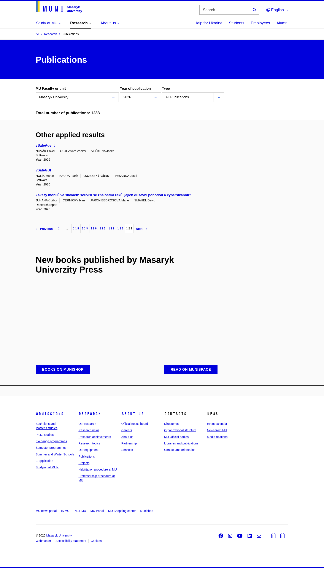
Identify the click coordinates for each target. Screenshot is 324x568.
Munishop (146, 511)
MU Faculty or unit (51, 88)
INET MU (80, 511)
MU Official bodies (176, 437)
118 (76, 228)
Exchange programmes (51, 441)
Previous (44, 229)
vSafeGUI (43, 170)
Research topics (89, 443)
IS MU (65, 511)
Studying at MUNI (47, 467)
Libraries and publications (181, 443)
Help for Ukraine (208, 23)
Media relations (217, 437)
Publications (86, 456)
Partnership (129, 443)
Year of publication (135, 88)
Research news (88, 430)
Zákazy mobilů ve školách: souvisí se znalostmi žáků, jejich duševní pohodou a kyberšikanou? (113, 195)
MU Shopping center (122, 511)
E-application (44, 461)
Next (141, 229)
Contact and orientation (179, 450)
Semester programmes (51, 447)
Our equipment (88, 450)
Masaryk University (59, 535)
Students (236, 23)
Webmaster (43, 541)
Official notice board (134, 423)
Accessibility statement (71, 541)
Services (127, 450)
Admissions (50, 413)
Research (89, 413)
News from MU (217, 430)
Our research (87, 423)
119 (85, 228)
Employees (260, 23)
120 (94, 228)
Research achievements (94, 437)
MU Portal (97, 511)
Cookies (96, 541)
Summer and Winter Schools (55, 454)
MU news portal (46, 511)
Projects (83, 463)
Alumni (282, 23)
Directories (171, 423)
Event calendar (217, 423)
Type (166, 88)
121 (102, 228)
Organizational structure (180, 430)
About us (132, 413)
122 (111, 228)
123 (120, 228)
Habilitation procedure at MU (97, 469)
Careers (126, 430)
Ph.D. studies (45, 434)
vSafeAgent (45, 145)
